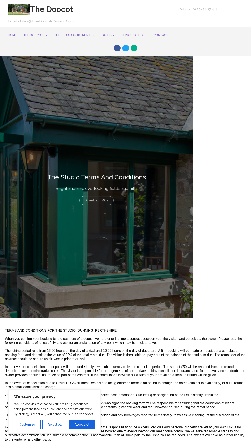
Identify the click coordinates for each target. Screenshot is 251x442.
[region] (54, 412)
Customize (27, 424)
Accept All (82, 424)
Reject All (55, 424)
